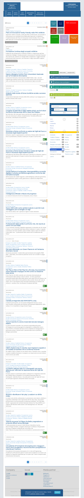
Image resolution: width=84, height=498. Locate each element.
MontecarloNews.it (48, 486)
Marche (64, 125)
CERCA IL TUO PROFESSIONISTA (39, 13)
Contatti (8, 473)
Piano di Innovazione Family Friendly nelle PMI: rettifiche (25, 32)
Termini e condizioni (11, 475)
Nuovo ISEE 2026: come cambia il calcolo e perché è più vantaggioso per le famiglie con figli (25, 208)
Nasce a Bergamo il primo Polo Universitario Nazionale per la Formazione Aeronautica (25, 75)
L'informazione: (72, 4)
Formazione (17, 31)
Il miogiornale (22, 13)
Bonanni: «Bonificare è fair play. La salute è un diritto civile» (24, 395)
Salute (7, 91)
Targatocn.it (46, 475)
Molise (64, 128)
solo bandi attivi (54, 72)
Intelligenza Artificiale (28, 168)
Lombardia (64, 123)
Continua (57, 492)
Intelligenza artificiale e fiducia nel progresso (21, 194)
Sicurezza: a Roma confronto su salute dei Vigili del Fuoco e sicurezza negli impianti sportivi (26, 132)
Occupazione (18, 71)
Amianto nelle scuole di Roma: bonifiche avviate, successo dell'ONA (26, 94)
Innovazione (9, 72)
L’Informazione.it (47, 478)
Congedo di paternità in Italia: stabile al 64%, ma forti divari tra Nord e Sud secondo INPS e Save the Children (26, 111)
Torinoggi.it (46, 481)
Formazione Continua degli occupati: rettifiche (21, 51)
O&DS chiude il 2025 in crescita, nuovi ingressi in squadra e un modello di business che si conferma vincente (26, 348)
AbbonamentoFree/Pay (30, 13)
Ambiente (16, 91)
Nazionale (8, 67)
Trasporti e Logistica (26, 243)
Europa (17, 241)
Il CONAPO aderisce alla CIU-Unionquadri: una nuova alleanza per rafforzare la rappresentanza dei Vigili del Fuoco (24, 370)
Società (8, 31)
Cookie (8, 478)
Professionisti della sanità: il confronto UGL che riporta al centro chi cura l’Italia (25, 224)
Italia (13, 241)
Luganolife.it (46, 484)
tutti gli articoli (71, 72)
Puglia (7, 29)
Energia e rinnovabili (11, 69)
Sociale (11, 91)
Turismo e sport (72, 154)
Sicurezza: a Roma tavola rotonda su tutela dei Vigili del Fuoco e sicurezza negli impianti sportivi (24, 151)
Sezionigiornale (9, 13)
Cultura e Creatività (21, 69)
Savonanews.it (46, 480)
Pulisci (75, 87)
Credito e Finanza (27, 190)
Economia (29, 71)
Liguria (64, 121)
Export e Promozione (26, 296)
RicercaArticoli (16, 13)
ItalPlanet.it (46, 473)
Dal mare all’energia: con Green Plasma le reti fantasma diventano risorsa (25, 250)
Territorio (26, 72)
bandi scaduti (63, 72)
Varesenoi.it (46, 476)
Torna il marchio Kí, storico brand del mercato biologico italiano (25, 322)
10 (45, 23)
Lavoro (25, 71)
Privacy (8, 476)
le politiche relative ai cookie (36, 493)
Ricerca (13, 71)
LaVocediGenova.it (48, 483)
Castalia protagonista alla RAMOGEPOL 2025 (21, 301)
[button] (80, 13)
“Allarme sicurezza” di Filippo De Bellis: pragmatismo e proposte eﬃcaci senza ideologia (24, 422)
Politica (12, 31)
